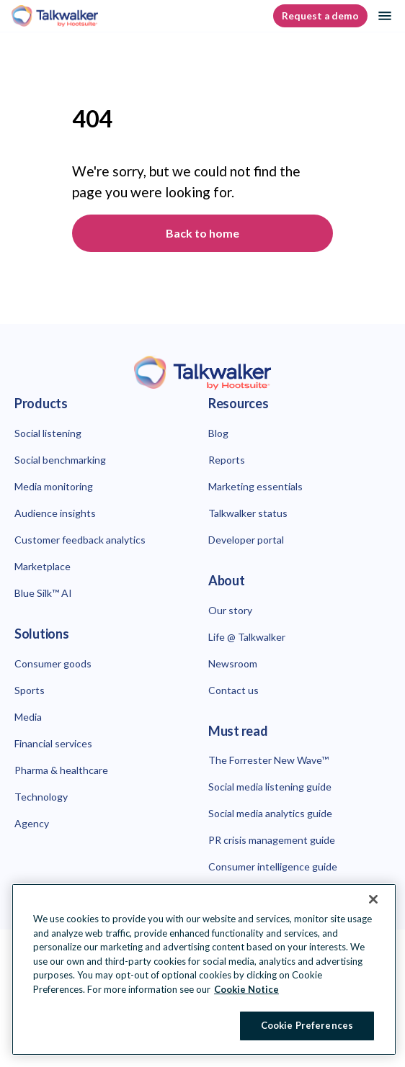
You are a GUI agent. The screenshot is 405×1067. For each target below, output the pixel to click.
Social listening (47, 433)
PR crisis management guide (271, 840)
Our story (230, 610)
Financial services (53, 743)
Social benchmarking (60, 460)
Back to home (202, 233)
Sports (29, 690)
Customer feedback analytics (80, 540)
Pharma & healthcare (61, 770)
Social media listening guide (269, 786)
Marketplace (42, 566)
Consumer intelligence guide (272, 866)
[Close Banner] (373, 899)
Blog (218, 433)
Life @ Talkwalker (246, 637)
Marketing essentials (255, 486)
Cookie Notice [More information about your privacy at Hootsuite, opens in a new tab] (246, 989)
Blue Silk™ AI (43, 593)
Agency (31, 823)
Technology (41, 797)
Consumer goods (53, 663)
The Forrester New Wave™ (268, 760)
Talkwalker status (248, 513)
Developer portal (246, 540)
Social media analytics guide (270, 813)
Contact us (233, 690)
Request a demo (320, 16)
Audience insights (55, 513)
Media (28, 717)
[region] (204, 969)
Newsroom (232, 663)
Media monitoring (53, 486)
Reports (226, 460)
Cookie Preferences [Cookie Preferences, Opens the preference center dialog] (307, 1025)
